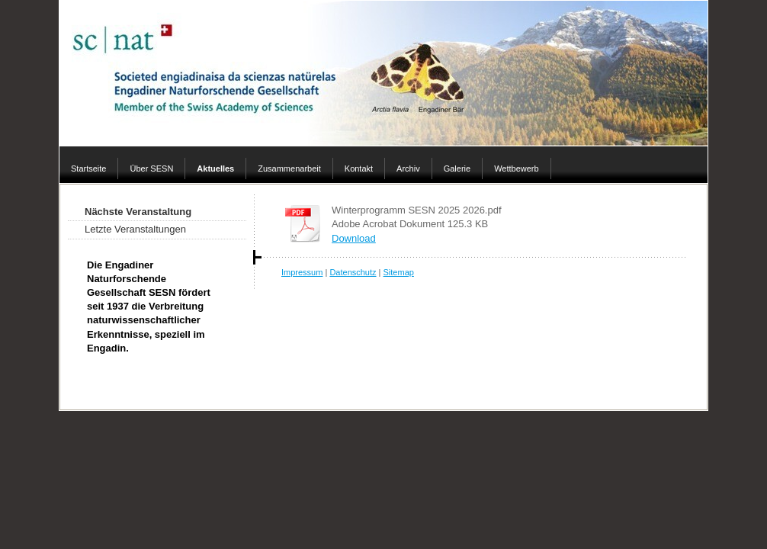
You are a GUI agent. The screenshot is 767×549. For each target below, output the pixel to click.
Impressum (302, 272)
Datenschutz (352, 272)
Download (354, 238)
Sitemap (399, 272)
